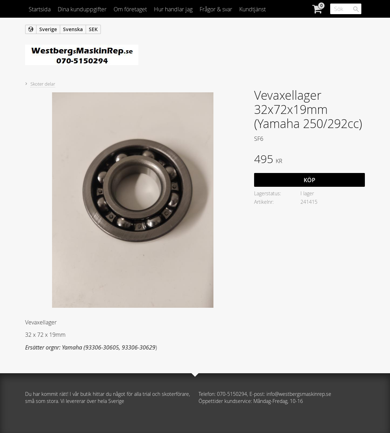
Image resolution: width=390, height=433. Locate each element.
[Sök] (356, 9)
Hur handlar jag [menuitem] (173, 9)
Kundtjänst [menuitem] (252, 9)
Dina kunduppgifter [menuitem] (82, 9)
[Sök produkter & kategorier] (345, 9)
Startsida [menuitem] (40, 9)
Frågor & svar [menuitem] (216, 9)
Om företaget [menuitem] (130, 9)
